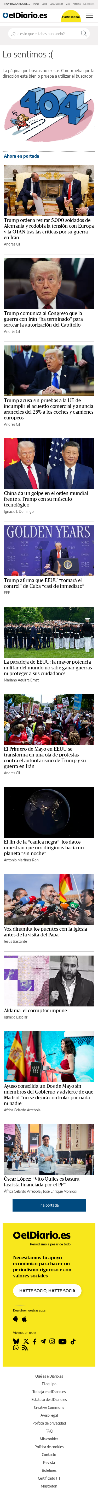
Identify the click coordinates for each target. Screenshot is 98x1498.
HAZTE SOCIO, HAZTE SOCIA (47, 1290)
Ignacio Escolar (15, 1017)
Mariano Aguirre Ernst (21, 680)
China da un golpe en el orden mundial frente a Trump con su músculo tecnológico (46, 499)
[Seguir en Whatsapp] (16, 1348)
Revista (49, 1462)
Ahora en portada (21, 156)
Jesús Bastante (15, 941)
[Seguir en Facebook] (35, 1341)
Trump (36, 3)
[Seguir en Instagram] (52, 1341)
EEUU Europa (56, 3)
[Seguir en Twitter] (26, 1341)
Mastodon (49, 1486)
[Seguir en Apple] (24, 1319)
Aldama (77, 3)
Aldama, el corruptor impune (35, 1010)
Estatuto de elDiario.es (49, 1399)
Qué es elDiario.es (49, 1376)
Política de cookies (49, 1446)
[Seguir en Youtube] (63, 1341)
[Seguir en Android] (15, 1319)
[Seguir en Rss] (25, 1348)
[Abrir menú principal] (89, 15)
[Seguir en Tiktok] (73, 1341)
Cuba (44, 3)
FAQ (49, 1431)
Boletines (49, 1470)
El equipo (49, 1384)
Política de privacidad (49, 1423)
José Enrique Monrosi (60, 1191)
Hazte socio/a (71, 16)
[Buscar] (84, 33)
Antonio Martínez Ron (21, 860)
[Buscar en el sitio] (43, 33)
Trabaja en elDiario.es (49, 1391)
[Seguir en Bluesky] (16, 1341)
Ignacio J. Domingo (19, 511)
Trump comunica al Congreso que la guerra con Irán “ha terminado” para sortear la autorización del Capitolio (43, 319)
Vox (68, 3)
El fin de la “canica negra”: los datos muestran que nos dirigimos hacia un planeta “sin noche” (44, 847)
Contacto (49, 1454)
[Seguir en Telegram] (43, 1341)
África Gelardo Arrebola (22, 1110)
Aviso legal (49, 1415)
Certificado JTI (49, 1478)
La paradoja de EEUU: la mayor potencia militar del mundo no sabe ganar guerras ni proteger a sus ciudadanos (48, 667)
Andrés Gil (12, 244)
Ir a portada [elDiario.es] (49, 1205)
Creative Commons (49, 1407)
